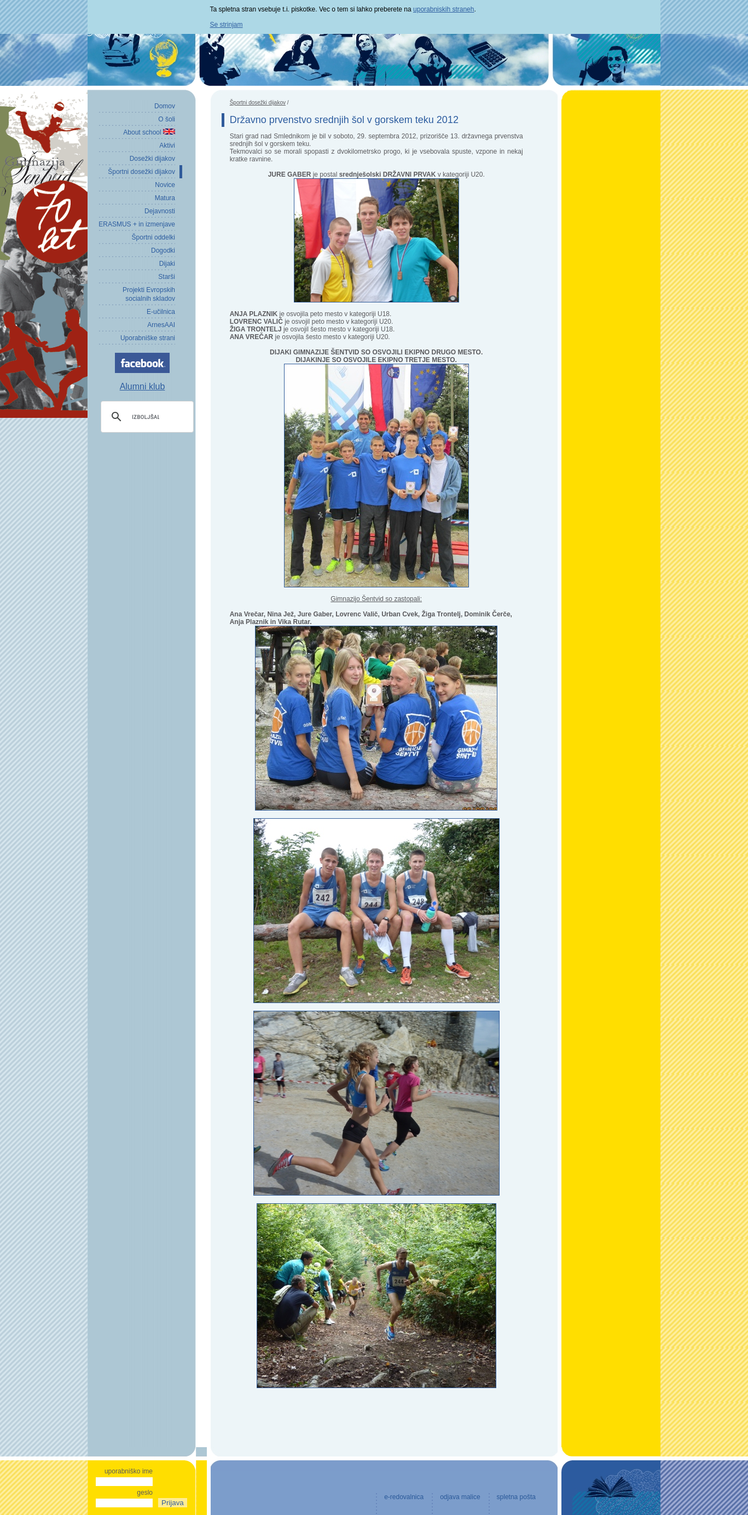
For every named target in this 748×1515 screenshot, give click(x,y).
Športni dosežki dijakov (258, 103)
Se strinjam (226, 24)
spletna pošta (516, 1497)
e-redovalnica (404, 1497)
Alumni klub (142, 386)
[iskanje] (145, 416)
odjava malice (460, 1497)
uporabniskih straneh (443, 9)
